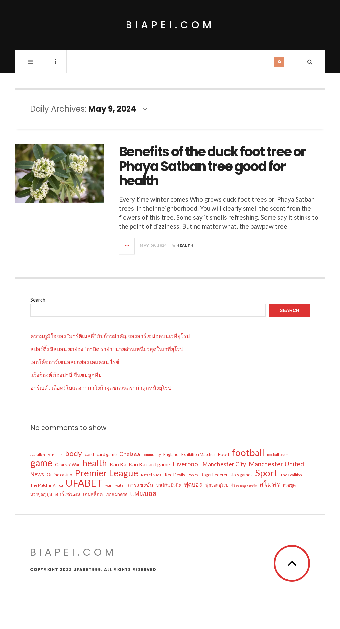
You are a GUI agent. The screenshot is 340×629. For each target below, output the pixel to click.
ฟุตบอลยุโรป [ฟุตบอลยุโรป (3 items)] (216, 485)
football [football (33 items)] (248, 452)
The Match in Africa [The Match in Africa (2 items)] (46, 485)
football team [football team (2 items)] (277, 455)
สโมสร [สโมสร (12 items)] (269, 484)
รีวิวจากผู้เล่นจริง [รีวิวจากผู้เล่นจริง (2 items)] (244, 485)
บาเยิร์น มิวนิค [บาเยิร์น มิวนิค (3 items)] (168, 485)
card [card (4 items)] (89, 454)
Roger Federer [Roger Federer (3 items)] (214, 474)
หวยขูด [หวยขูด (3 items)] (289, 485)
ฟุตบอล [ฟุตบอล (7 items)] (193, 484)
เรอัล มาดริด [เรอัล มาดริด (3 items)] (116, 494)
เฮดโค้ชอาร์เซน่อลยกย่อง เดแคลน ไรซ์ (74, 362)
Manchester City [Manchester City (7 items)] (224, 464)
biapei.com (170, 25)
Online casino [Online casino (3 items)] (59, 474)
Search (37, 299)
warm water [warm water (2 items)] (115, 485)
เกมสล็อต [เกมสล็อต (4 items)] (93, 494)
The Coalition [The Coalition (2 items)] (291, 475)
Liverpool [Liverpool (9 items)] (186, 464)
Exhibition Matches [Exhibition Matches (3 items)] (198, 454)
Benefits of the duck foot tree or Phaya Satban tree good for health (212, 166)
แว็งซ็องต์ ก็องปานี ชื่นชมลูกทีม (66, 375)
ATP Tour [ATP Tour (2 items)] (55, 455)
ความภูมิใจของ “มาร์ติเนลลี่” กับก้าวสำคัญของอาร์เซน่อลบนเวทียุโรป (110, 336)
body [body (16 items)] (73, 453)
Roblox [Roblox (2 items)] (193, 475)
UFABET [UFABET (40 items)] (84, 483)
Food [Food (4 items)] (223, 454)
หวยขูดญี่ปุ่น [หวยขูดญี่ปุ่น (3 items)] (41, 494)
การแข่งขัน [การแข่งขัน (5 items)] (140, 485)
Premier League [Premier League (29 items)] (106, 473)
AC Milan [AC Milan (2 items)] (37, 455)
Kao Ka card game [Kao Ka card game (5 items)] (149, 464)
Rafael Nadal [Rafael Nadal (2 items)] (151, 475)
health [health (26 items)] (94, 463)
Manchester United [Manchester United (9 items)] (276, 464)
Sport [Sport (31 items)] (266, 473)
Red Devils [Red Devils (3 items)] (175, 474)
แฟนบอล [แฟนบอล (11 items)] (143, 493)
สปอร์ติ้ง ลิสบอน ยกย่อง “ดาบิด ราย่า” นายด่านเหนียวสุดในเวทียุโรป (106, 349)
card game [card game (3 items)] (107, 454)
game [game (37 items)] (41, 463)
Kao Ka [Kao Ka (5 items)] (118, 464)
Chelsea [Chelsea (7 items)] (129, 454)
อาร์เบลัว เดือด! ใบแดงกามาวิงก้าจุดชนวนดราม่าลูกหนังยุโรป (100, 387)
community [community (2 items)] (152, 455)
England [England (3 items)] (171, 454)
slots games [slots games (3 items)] (241, 474)
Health (185, 245)
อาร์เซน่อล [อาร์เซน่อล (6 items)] (67, 493)
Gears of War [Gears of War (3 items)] (67, 464)
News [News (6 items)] (37, 474)
